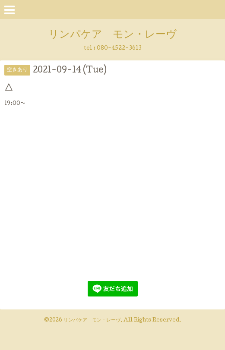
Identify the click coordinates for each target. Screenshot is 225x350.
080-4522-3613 (119, 48)
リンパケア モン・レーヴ (112, 35)
